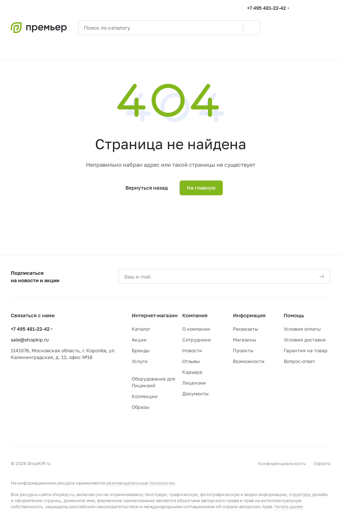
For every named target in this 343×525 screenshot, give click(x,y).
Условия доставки (305, 339)
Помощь (294, 315)
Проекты (243, 350)
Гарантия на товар (306, 350)
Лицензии (194, 383)
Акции (139, 339)
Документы (195, 393)
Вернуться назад (146, 188)
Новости (192, 350)
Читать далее (288, 506)
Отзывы (191, 361)
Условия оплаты (302, 329)
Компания (195, 315)
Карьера (192, 372)
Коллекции (145, 396)
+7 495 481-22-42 (266, 8)
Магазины (244, 339)
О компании (196, 329)
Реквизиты (245, 329)
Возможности (248, 361)
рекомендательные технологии (140, 483)
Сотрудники (196, 339)
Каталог (141, 329)
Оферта (322, 463)
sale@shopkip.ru (30, 339)
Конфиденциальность (282, 463)
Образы (140, 407)
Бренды (141, 350)
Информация (249, 315)
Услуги (140, 361)
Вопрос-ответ (299, 361)
